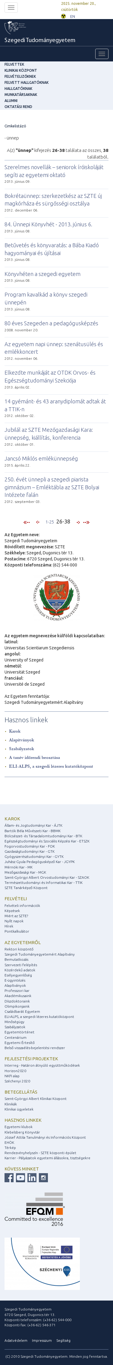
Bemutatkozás (16, 959)
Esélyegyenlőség (18, 975)
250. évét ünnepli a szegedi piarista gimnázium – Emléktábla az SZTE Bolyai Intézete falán (52, 487)
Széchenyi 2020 (17, 1081)
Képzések (12, 911)
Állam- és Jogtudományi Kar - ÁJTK (33, 825)
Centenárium (16, 1037)
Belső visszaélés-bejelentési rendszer (35, 1048)
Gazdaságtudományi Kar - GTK (30, 851)
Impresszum (42, 1340)
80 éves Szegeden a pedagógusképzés (51, 323)
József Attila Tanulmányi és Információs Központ (45, 1137)
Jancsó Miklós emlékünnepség (41, 458)
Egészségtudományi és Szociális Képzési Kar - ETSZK (47, 841)
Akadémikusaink (18, 996)
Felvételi (16, 898)
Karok (14, 731)
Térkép (10, 1148)
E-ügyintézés (15, 980)
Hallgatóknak (18, 88)
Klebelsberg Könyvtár (22, 1132)
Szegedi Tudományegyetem (40, 41)
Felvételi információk (22, 905)
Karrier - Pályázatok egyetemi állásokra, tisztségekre (47, 1158)
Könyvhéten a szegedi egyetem (42, 274)
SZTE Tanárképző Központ (26, 888)
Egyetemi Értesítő (20, 1043)
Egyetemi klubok (19, 1127)
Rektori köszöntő (19, 949)
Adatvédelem (16, 1340)
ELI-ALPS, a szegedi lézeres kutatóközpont (51, 766)
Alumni (11, 101)
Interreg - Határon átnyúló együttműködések (42, 1065)
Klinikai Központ (21, 70)
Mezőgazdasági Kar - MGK (25, 872)
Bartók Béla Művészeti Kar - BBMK (33, 831)
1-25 (50, 521)
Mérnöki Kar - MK (19, 867)
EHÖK (9, 1142)
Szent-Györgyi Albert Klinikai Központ (36, 1099)
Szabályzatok (21, 748)
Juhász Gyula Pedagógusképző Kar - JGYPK (40, 862)
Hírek (9, 926)
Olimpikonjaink (17, 1006)
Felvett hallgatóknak (27, 82)
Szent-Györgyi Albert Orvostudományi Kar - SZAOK (47, 877)
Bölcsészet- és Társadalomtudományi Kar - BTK (43, 836)
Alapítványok (21, 740)
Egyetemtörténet (19, 1032)
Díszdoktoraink (17, 1001)
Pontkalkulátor (17, 931)
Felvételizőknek (20, 76)
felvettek (14, 64)
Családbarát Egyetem (22, 1011)
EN (72, 16)
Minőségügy (14, 1022)
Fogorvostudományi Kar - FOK (30, 846)
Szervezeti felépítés (21, 965)
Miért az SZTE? (16, 916)
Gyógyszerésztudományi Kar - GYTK (34, 856)
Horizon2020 (15, 1071)
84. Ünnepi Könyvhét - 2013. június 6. (48, 224)
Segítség (63, 1340)
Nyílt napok (14, 921)
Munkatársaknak (21, 95)
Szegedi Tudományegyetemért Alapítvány (40, 954)
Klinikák (11, 1104)
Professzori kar (17, 991)
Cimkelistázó (15, 126)
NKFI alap (12, 1076)
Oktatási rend (18, 107)
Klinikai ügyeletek (19, 1109)
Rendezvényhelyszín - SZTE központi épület (40, 1153)
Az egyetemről (23, 942)
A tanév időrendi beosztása (34, 757)
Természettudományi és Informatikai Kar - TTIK (44, 882)
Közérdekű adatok (20, 970)
